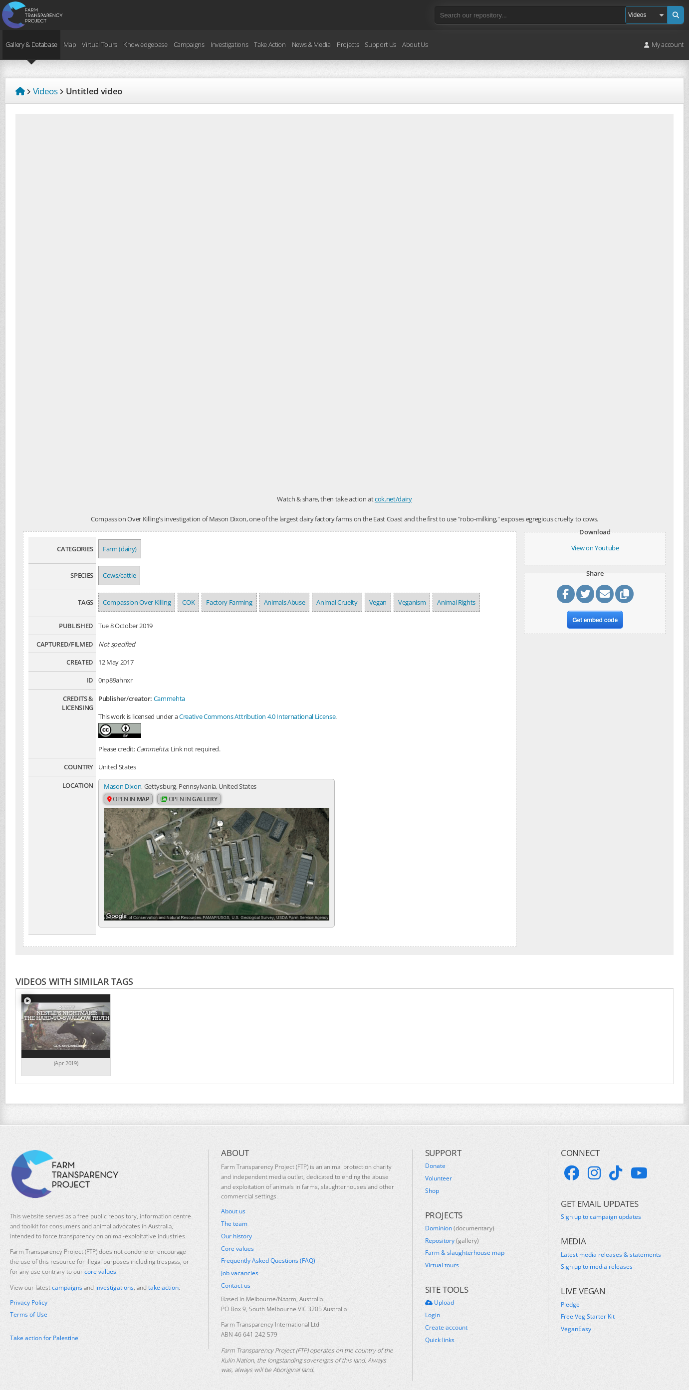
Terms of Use (28, 1300)
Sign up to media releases (597, 1252)
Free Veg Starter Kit (588, 1302)
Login (432, 1300)
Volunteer (438, 1163)
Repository (452, 1226)
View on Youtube (595, 547)
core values (100, 1256)
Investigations (229, 44)
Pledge (570, 1290)
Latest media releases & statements (611, 1240)
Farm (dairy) (120, 548)
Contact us (235, 1271)
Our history (236, 1221)
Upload (439, 1288)
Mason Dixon (122, 786)
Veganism (412, 602)
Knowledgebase (145, 44)
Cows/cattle (119, 575)
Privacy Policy (28, 1288)
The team (234, 1209)
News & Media (311, 44)
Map (69, 44)
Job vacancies (239, 1258)
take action (163, 1272)
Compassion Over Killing (137, 602)
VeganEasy (576, 1314)
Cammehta (169, 698)
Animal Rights (456, 602)
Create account (446, 1313)
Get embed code (595, 621)
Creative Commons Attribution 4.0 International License (257, 716)
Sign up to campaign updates (601, 1202)
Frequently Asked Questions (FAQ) (268, 1246)
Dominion (459, 1213)
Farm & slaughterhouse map (464, 1238)
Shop (432, 1175)
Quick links (440, 1325)
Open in (128, 799)
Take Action (269, 44)
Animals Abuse (284, 602)
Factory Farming (229, 602)
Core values (237, 1233)
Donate (435, 1151)
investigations (114, 1272)
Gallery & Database (31, 44)
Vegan (378, 602)
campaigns (67, 1272)
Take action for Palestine (44, 1323)
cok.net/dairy (393, 498)
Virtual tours (442, 1250)
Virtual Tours (99, 44)
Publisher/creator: (125, 698)
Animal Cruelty (336, 602)
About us (233, 1196)
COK (188, 602)
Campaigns (189, 44)
